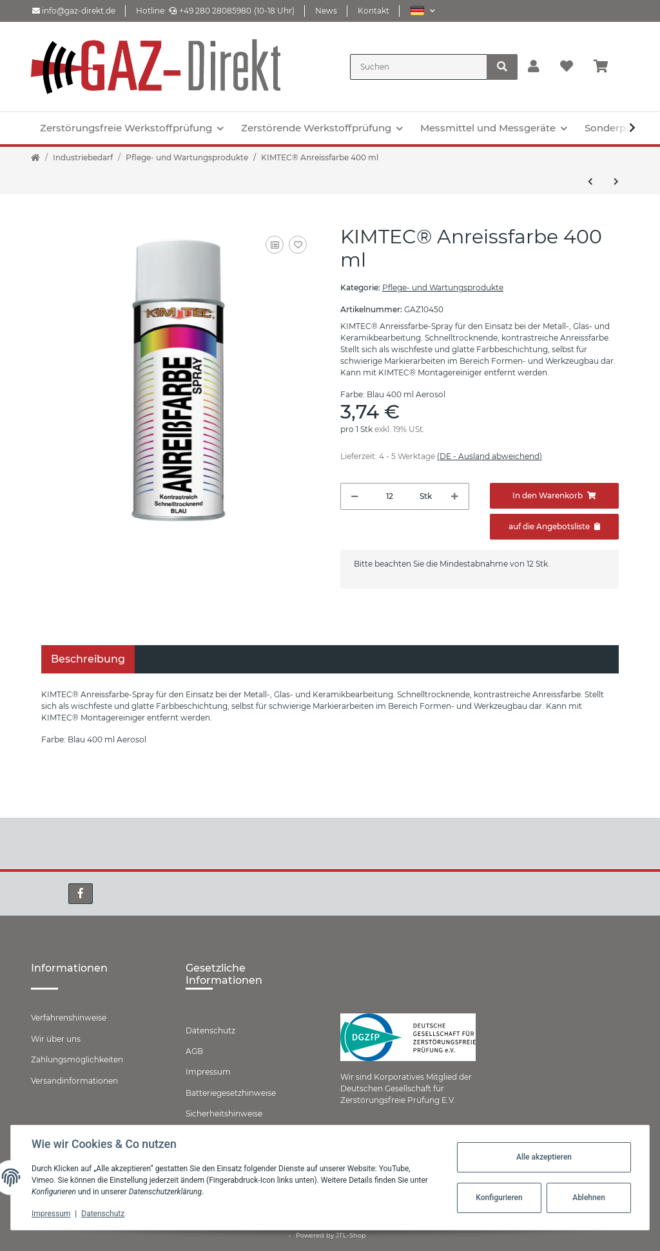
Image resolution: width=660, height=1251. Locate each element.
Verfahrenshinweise (68, 1017)
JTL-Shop (351, 1235)
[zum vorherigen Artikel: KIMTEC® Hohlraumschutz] (590, 181)
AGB (194, 1051)
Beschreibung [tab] (88, 659)
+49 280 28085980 (210, 10)
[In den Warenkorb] (554, 496)
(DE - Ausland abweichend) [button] (489, 456)
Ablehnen (588, 1197)
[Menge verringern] (355, 496)
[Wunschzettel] (566, 66)
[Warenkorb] (606, 66)
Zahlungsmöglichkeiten (77, 1059)
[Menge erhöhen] (455, 496)
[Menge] (389, 496)
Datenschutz (210, 1030)
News (326, 10)
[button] (422, 10)
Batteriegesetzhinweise (231, 1093)
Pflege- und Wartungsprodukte (442, 287)
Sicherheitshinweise (224, 1113)
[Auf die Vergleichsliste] (275, 245)
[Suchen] (418, 67)
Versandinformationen (74, 1081)
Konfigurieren (499, 1197)
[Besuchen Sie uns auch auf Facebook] (80, 893)
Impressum (208, 1072)
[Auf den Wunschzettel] (298, 245)
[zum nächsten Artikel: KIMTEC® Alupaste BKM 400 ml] (616, 181)
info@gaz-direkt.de (73, 10)
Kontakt (373, 10)
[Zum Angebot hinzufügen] (554, 527)
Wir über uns (56, 1039)
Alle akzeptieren (544, 1157)
